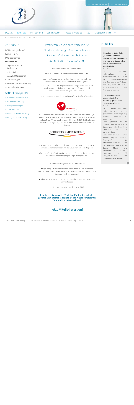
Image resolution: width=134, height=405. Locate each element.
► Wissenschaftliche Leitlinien (16, 98)
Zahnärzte (41, 37)
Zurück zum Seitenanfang (15, 220)
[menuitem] (8, 32)
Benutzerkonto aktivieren (97, 4)
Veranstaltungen (12, 79)
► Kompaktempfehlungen (15, 101)
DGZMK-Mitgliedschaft (15, 50)
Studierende (51, 37)
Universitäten (12, 72)
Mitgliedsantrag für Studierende (15, 66)
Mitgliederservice (12, 57)
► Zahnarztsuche (12, 109)
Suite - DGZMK (29, 37)
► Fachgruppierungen (14, 105)
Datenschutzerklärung (67, 220)
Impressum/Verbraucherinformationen (42, 220)
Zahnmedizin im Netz (14, 87)
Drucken (82, 220)
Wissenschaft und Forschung (18, 83)
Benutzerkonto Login (118, 4)
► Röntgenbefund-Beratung (16, 117)
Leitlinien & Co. (11, 54)
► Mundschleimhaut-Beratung (17, 113)
